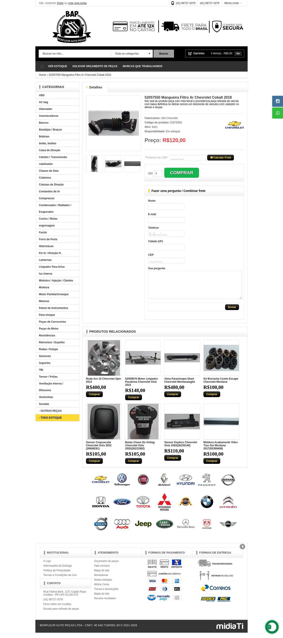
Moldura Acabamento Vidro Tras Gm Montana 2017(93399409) (220, 450)
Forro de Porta (48, 239)
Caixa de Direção (49, 150)
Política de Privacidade (56, 575)
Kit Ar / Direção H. (50, 253)
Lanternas (45, 259)
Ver (238, 53)
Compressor (47, 198)
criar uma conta (77, 3)
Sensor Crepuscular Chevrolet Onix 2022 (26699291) (98, 450)
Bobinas (44, 136)
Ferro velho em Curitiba (57, 609)
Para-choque (47, 314)
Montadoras (101, 580)
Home (42, 74)
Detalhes (95, 87)
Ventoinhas (46, 397)
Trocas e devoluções (106, 594)
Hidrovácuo (46, 246)
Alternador (45, 109)
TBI (41, 369)
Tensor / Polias (48, 376)
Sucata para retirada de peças (61, 614)
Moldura (44, 287)
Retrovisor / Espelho (52, 342)
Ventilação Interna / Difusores (51, 387)
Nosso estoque (103, 585)
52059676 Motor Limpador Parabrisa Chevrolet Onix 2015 (141, 387)
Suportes (44, 363)
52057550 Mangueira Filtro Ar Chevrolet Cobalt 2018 (80, 74)
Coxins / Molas (48, 218)
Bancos (43, 122)
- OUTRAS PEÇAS (50, 410)
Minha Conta (101, 589)
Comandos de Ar (49, 191)
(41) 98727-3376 (185, 3)
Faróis (43, 232)
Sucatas (44, 404)
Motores (44, 301)
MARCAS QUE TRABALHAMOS (142, 66)
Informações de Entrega (57, 571)
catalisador (46, 164)
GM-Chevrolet (169, 118)
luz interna (45, 273)
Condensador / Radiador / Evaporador (55, 208)
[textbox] (75, 54)
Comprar (94, 399)
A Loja (47, 566)
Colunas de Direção (51, 184)
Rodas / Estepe (48, 349)
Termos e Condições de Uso (60, 580)
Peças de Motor (49, 328)
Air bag (43, 102)
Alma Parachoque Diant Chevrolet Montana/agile (179, 385)
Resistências (47, 335)
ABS (41, 95)
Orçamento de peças (106, 566)
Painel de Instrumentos (53, 308)
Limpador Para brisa (52, 266)
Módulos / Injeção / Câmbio (56, 280)
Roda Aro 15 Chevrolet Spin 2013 (103, 385)
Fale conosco (102, 571)
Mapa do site (101, 575)
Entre (60, 3)
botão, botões (47, 143)
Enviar (232, 312)
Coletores (45, 177)
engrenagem (47, 225)
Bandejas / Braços (50, 129)
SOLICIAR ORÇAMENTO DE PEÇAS (94, 66)
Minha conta (231, 3)
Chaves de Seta (49, 170)
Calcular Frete (220, 157)
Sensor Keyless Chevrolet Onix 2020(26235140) (180, 449)
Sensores (45, 356)
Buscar (163, 53)
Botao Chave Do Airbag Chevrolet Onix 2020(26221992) (140, 450)
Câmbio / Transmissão (53, 157)
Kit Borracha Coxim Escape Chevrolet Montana (220, 385)
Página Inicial (42, 66)
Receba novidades (105, 603)
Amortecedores (48, 115)
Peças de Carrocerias (52, 321)
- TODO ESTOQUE (50, 417)
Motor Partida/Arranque (54, 294)
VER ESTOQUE (57, 66)
